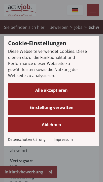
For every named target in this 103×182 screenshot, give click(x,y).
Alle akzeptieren (51, 90)
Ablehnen (51, 124)
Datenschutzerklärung (27, 139)
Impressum (63, 139)
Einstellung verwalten (51, 107)
